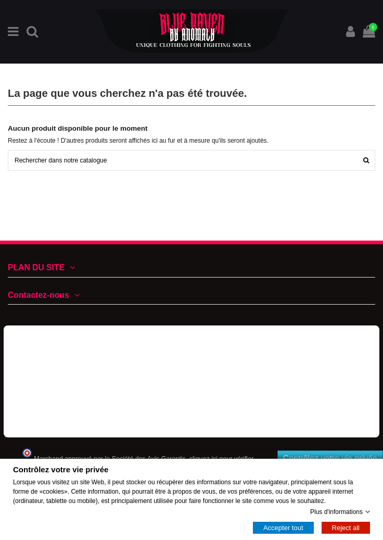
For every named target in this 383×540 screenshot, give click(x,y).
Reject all (346, 528)
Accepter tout (283, 528)
